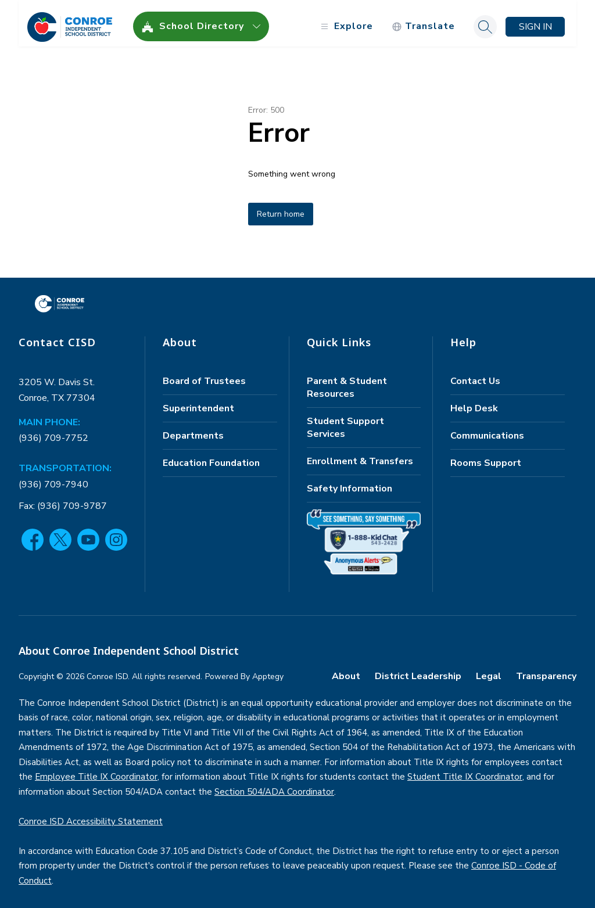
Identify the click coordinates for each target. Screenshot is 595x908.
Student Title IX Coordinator (464, 770)
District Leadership (418, 669)
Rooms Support (485, 456)
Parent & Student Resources (347, 380)
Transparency (546, 669)
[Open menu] (345, 20)
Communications (487, 428)
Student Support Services (345, 420)
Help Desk (474, 401)
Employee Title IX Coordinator (96, 770)
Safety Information (349, 481)
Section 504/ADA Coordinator (274, 785)
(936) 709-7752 (53, 431)
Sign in (535, 19)
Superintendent (198, 401)
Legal (488, 669)
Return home (280, 207)
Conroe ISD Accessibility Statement (91, 814)
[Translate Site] (423, 20)
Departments (193, 428)
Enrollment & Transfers (360, 454)
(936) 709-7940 (53, 477)
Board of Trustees (204, 374)
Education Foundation (211, 456)
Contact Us (475, 374)
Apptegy (268, 669)
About (346, 669)
